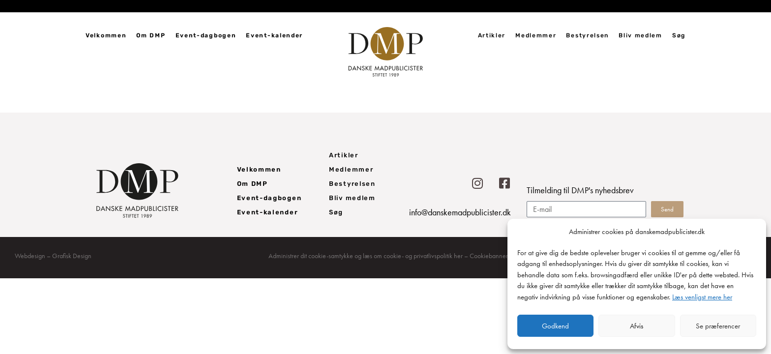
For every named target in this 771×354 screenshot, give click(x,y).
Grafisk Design (71, 255)
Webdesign (30, 255)
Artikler (492, 35)
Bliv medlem (640, 35)
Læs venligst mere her (702, 297)
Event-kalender (274, 35)
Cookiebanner (489, 255)
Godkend (555, 326)
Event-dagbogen (206, 35)
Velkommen (106, 35)
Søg (678, 35)
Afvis (636, 326)
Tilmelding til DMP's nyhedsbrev (580, 191)
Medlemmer (535, 35)
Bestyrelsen (587, 35)
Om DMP (150, 35)
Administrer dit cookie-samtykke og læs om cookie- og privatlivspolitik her (365, 255)
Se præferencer (718, 326)
